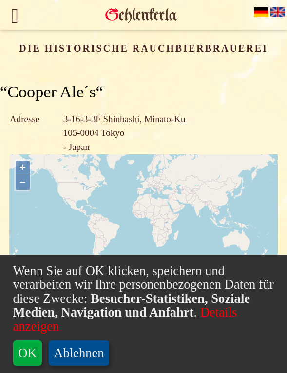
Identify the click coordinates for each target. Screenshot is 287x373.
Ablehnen (79, 353)
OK (27, 353)
